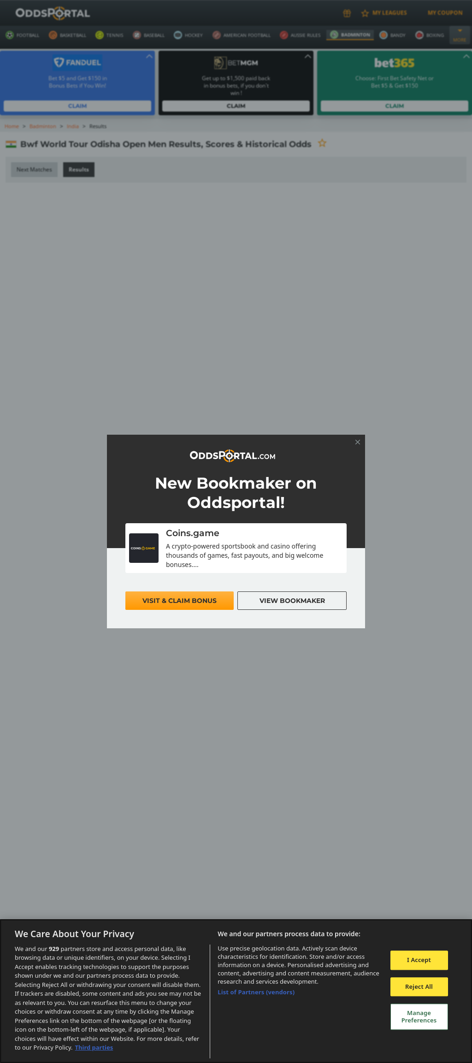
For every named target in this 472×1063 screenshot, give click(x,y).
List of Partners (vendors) (256, 992)
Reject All (419, 986)
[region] (236, 991)
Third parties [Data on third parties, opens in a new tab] (94, 1047)
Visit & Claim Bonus (180, 600)
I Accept (419, 960)
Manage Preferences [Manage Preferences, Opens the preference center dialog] (419, 1016)
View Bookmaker (292, 600)
